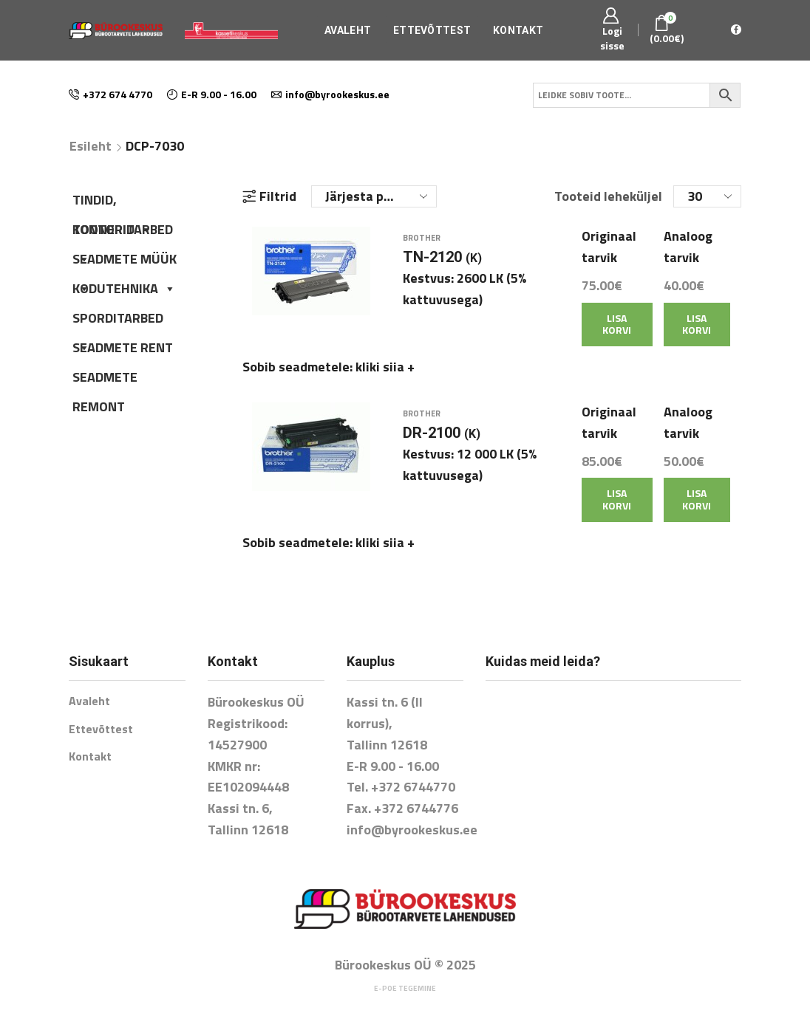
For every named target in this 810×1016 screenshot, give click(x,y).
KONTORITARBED (122, 231)
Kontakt (518, 30)
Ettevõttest (432, 30)
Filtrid (269, 196)
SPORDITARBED (117, 320)
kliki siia (385, 373)
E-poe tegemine (405, 973)
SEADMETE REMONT (104, 379)
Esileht (90, 146)
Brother (421, 245)
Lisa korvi (616, 331)
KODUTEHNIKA (124, 288)
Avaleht (347, 30)
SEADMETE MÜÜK (124, 261)
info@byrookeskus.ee (412, 816)
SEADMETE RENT (122, 347)
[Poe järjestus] (374, 196)
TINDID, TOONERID (112, 202)
